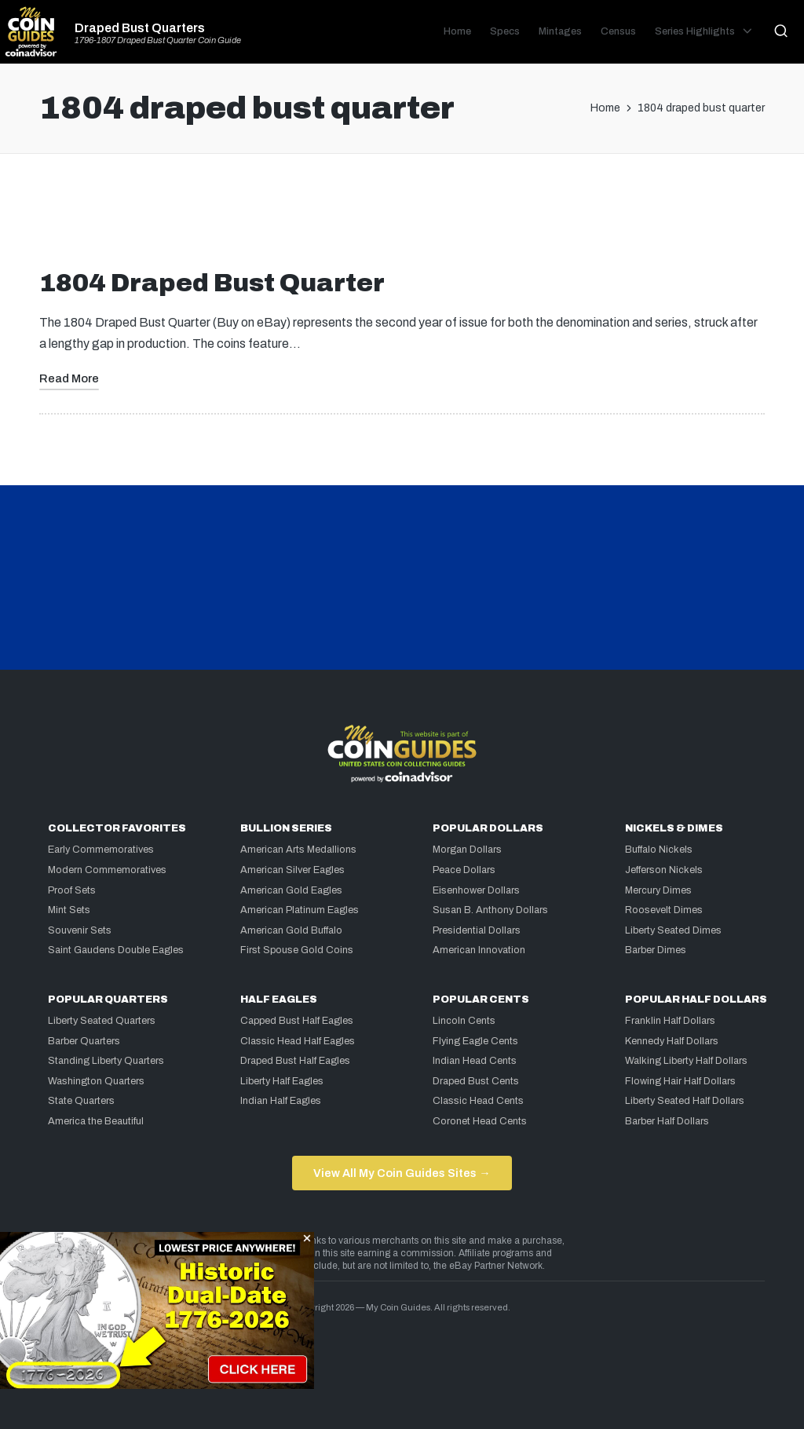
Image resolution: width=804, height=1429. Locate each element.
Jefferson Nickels (664, 869)
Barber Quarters (84, 1041)
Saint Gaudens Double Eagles (116, 950)
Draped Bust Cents (476, 1081)
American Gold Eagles (291, 890)
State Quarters (81, 1100)
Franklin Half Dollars (670, 1020)
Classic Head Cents (478, 1100)
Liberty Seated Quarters (101, 1020)
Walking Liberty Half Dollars (686, 1060)
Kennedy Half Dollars (671, 1041)
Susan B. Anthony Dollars (490, 910)
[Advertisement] (402, 217)
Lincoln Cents (464, 1020)
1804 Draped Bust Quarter (212, 283)
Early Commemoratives (101, 849)
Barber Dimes (655, 950)
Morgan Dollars (467, 849)
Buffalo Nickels (659, 849)
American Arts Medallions (298, 849)
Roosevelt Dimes (664, 910)
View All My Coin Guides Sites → (401, 1173)
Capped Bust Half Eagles (296, 1020)
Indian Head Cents (475, 1060)
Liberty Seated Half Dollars (684, 1100)
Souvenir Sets (79, 930)
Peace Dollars (464, 869)
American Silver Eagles (292, 869)
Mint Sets (69, 910)
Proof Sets (72, 890)
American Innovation (479, 950)
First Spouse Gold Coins (296, 950)
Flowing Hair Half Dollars (680, 1081)
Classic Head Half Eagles (297, 1041)
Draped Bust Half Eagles (295, 1060)
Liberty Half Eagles (281, 1081)
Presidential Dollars (477, 930)
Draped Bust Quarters (140, 28)
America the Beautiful (96, 1121)
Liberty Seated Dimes (673, 930)
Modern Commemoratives (107, 869)
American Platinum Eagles (299, 910)
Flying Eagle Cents (475, 1041)
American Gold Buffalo (291, 930)
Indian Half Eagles (280, 1100)
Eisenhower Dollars (476, 890)
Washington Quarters (96, 1081)
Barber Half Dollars (667, 1121)
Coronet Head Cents (480, 1121)
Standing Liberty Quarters (106, 1060)
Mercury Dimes (658, 890)
